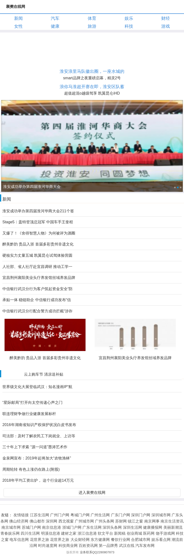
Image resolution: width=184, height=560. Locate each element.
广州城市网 (84, 521)
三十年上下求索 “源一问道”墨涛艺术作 (34, 447)
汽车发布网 (145, 546)
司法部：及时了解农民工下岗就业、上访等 (38, 436)
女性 (18, 26)
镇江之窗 (135, 521)
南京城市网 (11, 527)
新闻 (18, 18)
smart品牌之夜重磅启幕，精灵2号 (92, 78)
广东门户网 (120, 515)
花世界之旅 (39, 540)
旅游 (92, 26)
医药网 (149, 533)
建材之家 (68, 533)
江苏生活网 (39, 515)
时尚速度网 (47, 546)
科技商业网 (68, 546)
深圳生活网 (132, 527)
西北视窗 (66, 521)
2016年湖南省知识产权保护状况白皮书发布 (39, 425)
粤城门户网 (80, 515)
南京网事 (152, 521)
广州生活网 (100, 515)
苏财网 (121, 521)
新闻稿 (120, 533)
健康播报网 (152, 527)
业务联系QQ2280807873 (97, 552)
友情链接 (21, 515)
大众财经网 (80, 540)
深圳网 (51, 521)
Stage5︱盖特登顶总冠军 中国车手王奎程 (37, 222)
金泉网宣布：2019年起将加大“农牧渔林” (36, 458)
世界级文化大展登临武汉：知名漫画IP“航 (37, 387)
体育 (92, 18)
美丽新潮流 (173, 527)
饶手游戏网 (165, 533)
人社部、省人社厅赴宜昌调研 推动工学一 (37, 267)
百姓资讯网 (88, 546)
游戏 (165, 26)
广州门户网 (59, 515)
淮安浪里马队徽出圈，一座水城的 (92, 71)
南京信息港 (51, 527)
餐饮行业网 (120, 540)
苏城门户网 (31, 527)
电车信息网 (19, 540)
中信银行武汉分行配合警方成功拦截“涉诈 (37, 311)
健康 (55, 26)
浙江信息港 (87, 533)
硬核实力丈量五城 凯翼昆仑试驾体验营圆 (37, 255)
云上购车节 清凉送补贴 (43, 374)
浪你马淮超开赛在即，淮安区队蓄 (92, 86)
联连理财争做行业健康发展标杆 (29, 414)
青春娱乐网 (10, 533)
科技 (129, 26)
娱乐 (129, 18)
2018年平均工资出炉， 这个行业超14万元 (38, 480)
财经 (165, 18)
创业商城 (134, 533)
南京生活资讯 (172, 521)
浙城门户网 (71, 527)
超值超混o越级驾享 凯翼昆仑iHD (92, 93)
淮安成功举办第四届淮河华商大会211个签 (38, 211)
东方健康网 (100, 540)
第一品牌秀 (108, 546)
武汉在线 (126, 546)
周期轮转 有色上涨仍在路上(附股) (31, 469)
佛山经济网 (18, 521)
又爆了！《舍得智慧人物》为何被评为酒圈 (38, 233)
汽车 (55, 18)
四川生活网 (30, 533)
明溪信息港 (50, 533)
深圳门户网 (140, 515)
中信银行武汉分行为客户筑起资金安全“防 (37, 289)
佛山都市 (37, 521)
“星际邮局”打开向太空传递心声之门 (32, 402)
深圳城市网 (161, 515)
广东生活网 (92, 527)
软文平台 (105, 533)
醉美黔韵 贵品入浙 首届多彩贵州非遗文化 (38, 244)
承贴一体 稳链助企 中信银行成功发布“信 (36, 300)
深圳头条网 (112, 527)
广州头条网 (104, 521)
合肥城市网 (140, 540)
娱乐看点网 (161, 540)
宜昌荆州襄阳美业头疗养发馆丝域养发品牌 (38, 278)
